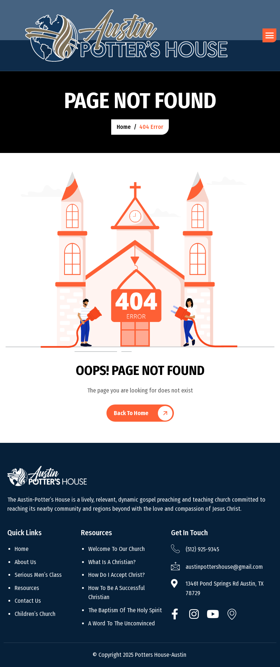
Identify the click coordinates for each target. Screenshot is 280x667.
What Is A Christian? (112, 562)
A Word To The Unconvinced (121, 623)
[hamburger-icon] (269, 35)
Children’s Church (35, 613)
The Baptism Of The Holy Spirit (125, 610)
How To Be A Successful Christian (116, 592)
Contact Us (28, 600)
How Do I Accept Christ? (116, 574)
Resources (27, 587)
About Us (25, 562)
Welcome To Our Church (116, 548)
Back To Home (131, 413)
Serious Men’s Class (38, 574)
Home (21, 548)
